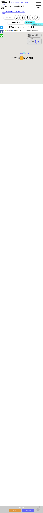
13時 (7, 249)
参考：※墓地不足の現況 (21, 192)
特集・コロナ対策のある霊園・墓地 (15, 471)
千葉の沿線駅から (10, 500)
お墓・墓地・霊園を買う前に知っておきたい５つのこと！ (21, 460)
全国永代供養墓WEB (11, 464)
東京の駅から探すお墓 (31, 487)
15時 (7, 252)
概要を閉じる (28, 123)
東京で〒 (29, 502)
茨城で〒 (19, 505)
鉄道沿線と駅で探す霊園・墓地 (14, 493)
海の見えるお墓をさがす (29, 476)
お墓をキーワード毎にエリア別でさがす (16, 484)
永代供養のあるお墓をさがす (29, 473)
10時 (7, 247)
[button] (21, 58)
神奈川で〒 (36, 502)
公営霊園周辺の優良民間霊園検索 (14, 480)
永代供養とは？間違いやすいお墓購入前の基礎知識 (19, 462)
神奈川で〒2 (33, 505)
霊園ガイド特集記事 (23, 464)
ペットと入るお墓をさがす (12, 473)
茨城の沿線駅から (21, 500)
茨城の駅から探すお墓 (25, 491)
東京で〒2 (26, 505)
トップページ (16, 457)
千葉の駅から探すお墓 (11, 491)
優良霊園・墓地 (9, 282)
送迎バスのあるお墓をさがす (13, 478)
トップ (3, 4)
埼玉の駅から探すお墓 (26, 489)
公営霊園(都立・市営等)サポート (31, 478)
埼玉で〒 (7, 505)
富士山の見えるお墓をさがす (13, 476)
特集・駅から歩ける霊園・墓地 (14, 469)
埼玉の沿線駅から (33, 498)
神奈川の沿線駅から (21, 498)
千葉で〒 (13, 505)
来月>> (33, 226)
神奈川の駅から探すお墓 (12, 489)
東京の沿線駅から (10, 498)
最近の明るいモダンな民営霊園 (31, 466)
